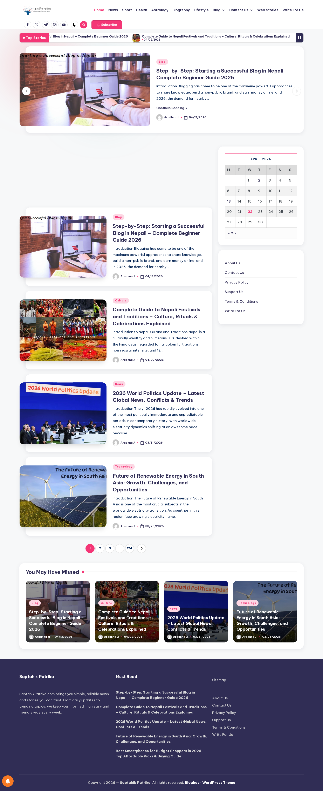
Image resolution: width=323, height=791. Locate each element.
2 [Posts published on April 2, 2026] (259, 180)
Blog (162, 61)
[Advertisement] (116, 172)
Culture (120, 300)
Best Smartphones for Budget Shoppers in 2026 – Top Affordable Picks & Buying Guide (160, 753)
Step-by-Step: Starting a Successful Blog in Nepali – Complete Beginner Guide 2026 (104, 36)
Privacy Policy (236, 282)
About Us (232, 263)
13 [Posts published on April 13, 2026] (229, 201)
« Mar (232, 233)
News (119, 384)
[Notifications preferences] (8, 781)
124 (129, 548)
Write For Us (235, 311)
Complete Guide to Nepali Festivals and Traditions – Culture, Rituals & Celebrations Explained (156, 316)
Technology (123, 466)
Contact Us (234, 272)
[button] (106, 24)
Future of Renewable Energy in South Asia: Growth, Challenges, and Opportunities (158, 483)
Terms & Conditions (241, 301)
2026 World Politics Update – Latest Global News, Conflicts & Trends (195, 623)
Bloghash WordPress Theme (210, 782)
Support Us (234, 291)
